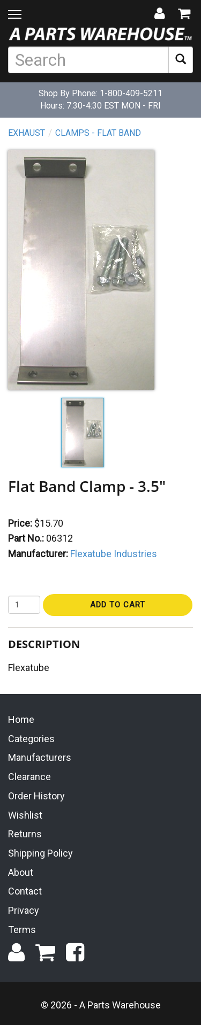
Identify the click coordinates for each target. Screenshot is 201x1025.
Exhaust (26, 133)
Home (21, 719)
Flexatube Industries (113, 553)
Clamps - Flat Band (98, 133)
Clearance (29, 776)
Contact (25, 891)
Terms (22, 929)
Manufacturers (39, 757)
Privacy (23, 910)
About (20, 872)
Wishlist (25, 815)
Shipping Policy (40, 853)
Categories (31, 738)
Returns (25, 833)
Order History (36, 795)
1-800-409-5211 (131, 93)
